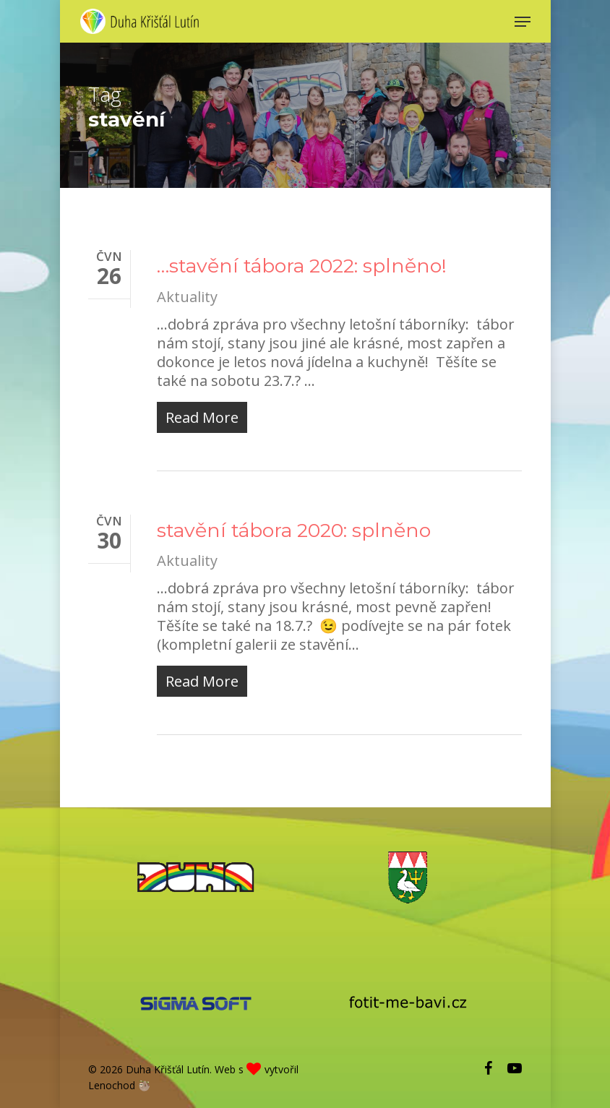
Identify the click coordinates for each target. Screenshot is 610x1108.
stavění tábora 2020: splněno (294, 530)
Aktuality (187, 296)
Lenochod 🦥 (119, 1085)
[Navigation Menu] (522, 21)
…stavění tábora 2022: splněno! (302, 266)
